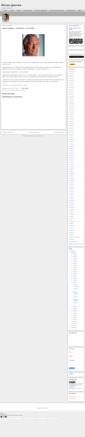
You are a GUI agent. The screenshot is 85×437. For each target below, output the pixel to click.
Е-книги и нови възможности (57, 10)
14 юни (70, 132)
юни (73, 252)
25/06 (74, 258)
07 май (70, 98)
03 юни (70, 82)
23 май (70, 189)
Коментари (73, 398)
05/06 (74, 315)
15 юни (70, 137)
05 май (70, 89)
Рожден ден (11, 90)
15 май (70, 134)
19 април (71, 159)
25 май (70, 203)
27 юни (70, 219)
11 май (70, 116)
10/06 (74, 306)
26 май (70, 209)
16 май (70, 141)
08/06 (74, 310)
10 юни (70, 114)
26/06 (74, 256)
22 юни (70, 184)
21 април (71, 173)
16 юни (70, 144)
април (73, 327)
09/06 (74, 308)
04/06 (74, 317)
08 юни (70, 105)
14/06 (74, 278)
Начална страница (33, 132)
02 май (70, 75)
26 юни (70, 212)
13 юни (70, 128)
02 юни (70, 78)
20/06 (74, 267)
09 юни (70, 109)
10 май (70, 112)
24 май (70, 196)
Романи (18, 10)
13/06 (74, 280)
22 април (71, 180)
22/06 (74, 263)
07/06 (74, 311)
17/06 (74, 273)
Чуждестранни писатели (20, 90)
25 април (71, 200)
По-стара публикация (59, 132)
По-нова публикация (7, 132)
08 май (70, 103)
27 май (70, 216)
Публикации (73, 396)
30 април (71, 230)
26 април (71, 207)
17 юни (70, 150)
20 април (71, 166)
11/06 (74, 284)
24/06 (74, 259)
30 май (70, 232)
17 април (71, 146)
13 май (70, 125)
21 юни (70, 178)
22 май (70, 182)
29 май (70, 228)
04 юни (70, 87)
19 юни (70, 164)
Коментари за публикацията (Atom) (36, 135)
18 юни (70, 157)
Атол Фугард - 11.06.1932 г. (75, 288)
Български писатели (73, 237)
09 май (70, 107)
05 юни (70, 91)
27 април (71, 214)
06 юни (70, 96)
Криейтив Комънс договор (75, 385)
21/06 (74, 265)
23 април (71, 187)
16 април (71, 139)
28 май (70, 223)
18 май (70, 155)
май (73, 325)
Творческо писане (27, 10)
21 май (70, 175)
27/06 (74, 254)
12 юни (70, 123)
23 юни (70, 191)
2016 (72, 250)
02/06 (74, 321)
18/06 (74, 271)
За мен (5, 10)
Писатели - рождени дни (41, 10)
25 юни (70, 205)
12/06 (74, 282)
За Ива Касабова (71, 10)
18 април (71, 153)
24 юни (70, 198)
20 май (70, 169)
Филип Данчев (11, 5)
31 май (70, 234)
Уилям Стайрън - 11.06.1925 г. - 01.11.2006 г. (75, 294)
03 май (70, 80)
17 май (70, 148)
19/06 (74, 269)
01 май (70, 71)
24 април (71, 194)
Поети (70, 239)
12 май (70, 121)
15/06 (74, 276)
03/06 (74, 319)
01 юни (70, 73)
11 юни (7, 90)
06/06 (74, 313)
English (80, 10)
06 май (70, 94)
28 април (71, 221)
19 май (70, 162)
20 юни (70, 171)
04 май (70, 84)
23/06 (74, 261)
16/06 (74, 275)
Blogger (46, 408)
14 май (70, 130)
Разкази (12, 10)
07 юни (70, 100)
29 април (71, 225)
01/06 (74, 323)
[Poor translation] (5, 417)
